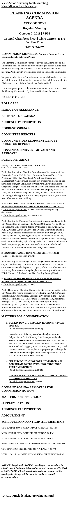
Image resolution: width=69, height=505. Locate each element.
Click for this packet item (12, 167)
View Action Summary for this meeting (24, 3)
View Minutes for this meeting (19, 6)
